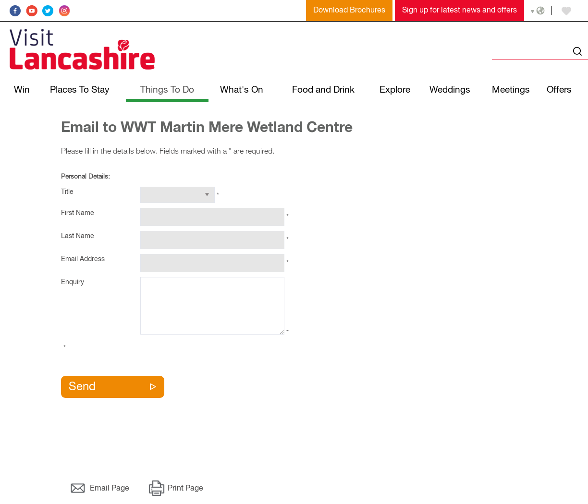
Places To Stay (80, 90)
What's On (241, 90)
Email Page (109, 488)
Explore (395, 90)
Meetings (511, 90)
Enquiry (72, 282)
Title (67, 192)
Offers (559, 90)
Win (22, 90)
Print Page (185, 488)
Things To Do (167, 90)
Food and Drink (323, 90)
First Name (77, 213)
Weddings (449, 90)
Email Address (83, 259)
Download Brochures (349, 10)
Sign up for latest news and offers (459, 10)
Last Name (77, 236)
